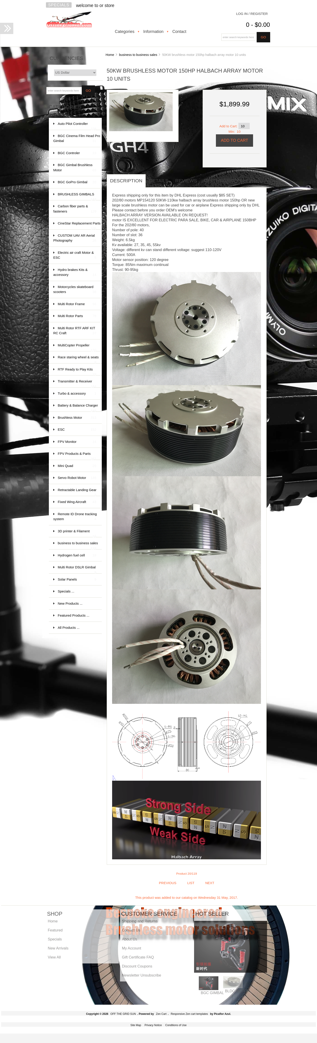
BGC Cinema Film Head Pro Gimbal (76, 139)
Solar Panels (77, 579)
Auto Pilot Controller (77, 126)
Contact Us (131, 930)
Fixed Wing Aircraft (77, 502)
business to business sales (138, 55)
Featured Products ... (73, 615)
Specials (58, 5)
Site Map (135, 1025)
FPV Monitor (77, 441)
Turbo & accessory (77, 393)
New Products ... (70, 603)
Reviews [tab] (186, 180)
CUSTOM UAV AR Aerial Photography (74, 238)
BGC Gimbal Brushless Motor (74, 168)
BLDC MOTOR (237, 991)
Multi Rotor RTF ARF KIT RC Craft (74, 331)
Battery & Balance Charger (78, 407)
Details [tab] (158, 180)
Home (110, 55)
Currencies (66, 58)
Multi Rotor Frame (77, 304)
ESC (77, 429)
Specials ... (66, 591)
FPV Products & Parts (77, 456)
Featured (55, 930)
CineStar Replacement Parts (79, 225)
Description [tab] (126, 180)
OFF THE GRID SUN (123, 1014)
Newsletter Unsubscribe (141, 975)
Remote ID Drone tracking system (75, 517)
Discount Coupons (137, 966)
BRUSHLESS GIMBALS (77, 196)
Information (153, 31)
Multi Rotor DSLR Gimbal (77, 569)
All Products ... (69, 627)
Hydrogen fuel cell (77, 555)
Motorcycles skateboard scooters (74, 290)
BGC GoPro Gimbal (77, 182)
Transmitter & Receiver (77, 383)
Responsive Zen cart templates (189, 1014)
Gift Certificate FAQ (138, 957)
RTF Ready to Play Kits (77, 371)
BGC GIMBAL (212, 993)
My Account (131, 948)
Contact (179, 31)
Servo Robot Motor (77, 477)
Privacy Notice (153, 1025)
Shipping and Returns (140, 921)
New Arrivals (58, 948)
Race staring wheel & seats (78, 359)
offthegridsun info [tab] (230, 180)
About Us (129, 939)
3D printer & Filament (77, 533)
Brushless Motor (77, 417)
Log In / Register (252, 14)
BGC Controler (77, 153)
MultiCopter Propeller (77, 347)
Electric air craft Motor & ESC (74, 255)
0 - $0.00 (258, 24)
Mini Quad (77, 466)
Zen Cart (161, 1014)
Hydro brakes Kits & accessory (74, 272)
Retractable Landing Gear (77, 492)
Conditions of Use (176, 1025)
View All (54, 957)
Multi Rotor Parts (77, 316)
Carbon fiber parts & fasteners (74, 209)
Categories (124, 31)
